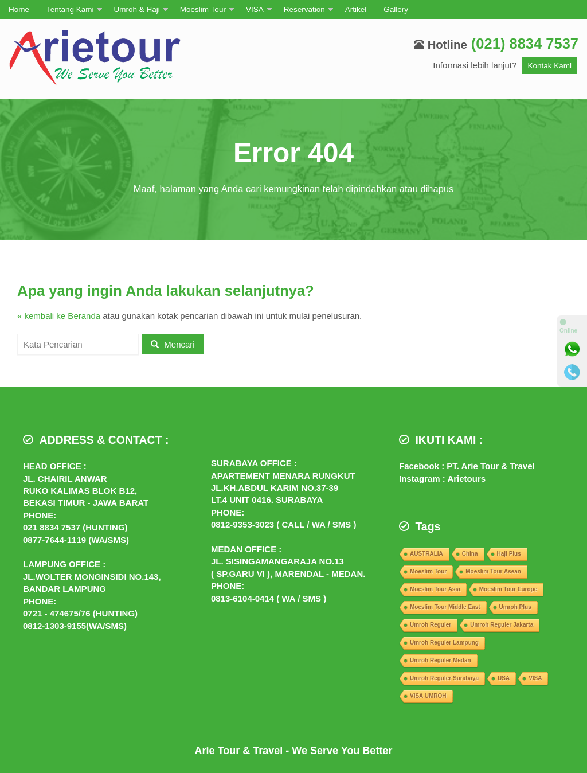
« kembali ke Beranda (58, 316)
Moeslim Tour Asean (493, 571)
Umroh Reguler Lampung (444, 642)
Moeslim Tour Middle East (445, 607)
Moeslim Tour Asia (435, 589)
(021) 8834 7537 (524, 44)
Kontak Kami (549, 65)
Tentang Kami (70, 9)
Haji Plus (509, 554)
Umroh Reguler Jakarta (501, 625)
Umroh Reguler (430, 625)
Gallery (395, 9)
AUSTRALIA (426, 554)
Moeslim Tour (203, 9)
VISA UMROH (428, 696)
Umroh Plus (515, 607)
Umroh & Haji (137, 9)
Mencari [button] (173, 344)
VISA (255, 9)
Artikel (356, 9)
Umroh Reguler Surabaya (444, 678)
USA (504, 678)
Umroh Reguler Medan (440, 660)
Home (19, 9)
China (470, 554)
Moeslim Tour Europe (508, 589)
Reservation (304, 9)
